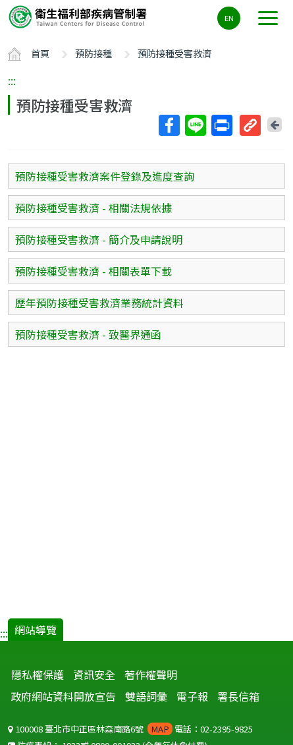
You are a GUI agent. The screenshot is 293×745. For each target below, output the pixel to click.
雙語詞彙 (146, 696)
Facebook (168, 125)
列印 (221, 125)
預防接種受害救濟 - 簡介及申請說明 (98, 239)
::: (12, 80)
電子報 (192, 696)
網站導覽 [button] (35, 630)
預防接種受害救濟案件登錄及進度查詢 (104, 176)
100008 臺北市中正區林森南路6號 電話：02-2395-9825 (130, 729)
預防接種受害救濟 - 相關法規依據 (93, 208)
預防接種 (93, 53)
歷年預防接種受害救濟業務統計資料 (99, 303)
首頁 (40, 53)
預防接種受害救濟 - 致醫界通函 (88, 334)
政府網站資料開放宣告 (63, 696)
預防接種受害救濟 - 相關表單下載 (93, 271)
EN (229, 18)
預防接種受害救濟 (174, 53)
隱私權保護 (37, 674)
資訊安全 (94, 674)
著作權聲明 (150, 674)
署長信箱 (238, 696)
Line (195, 125)
